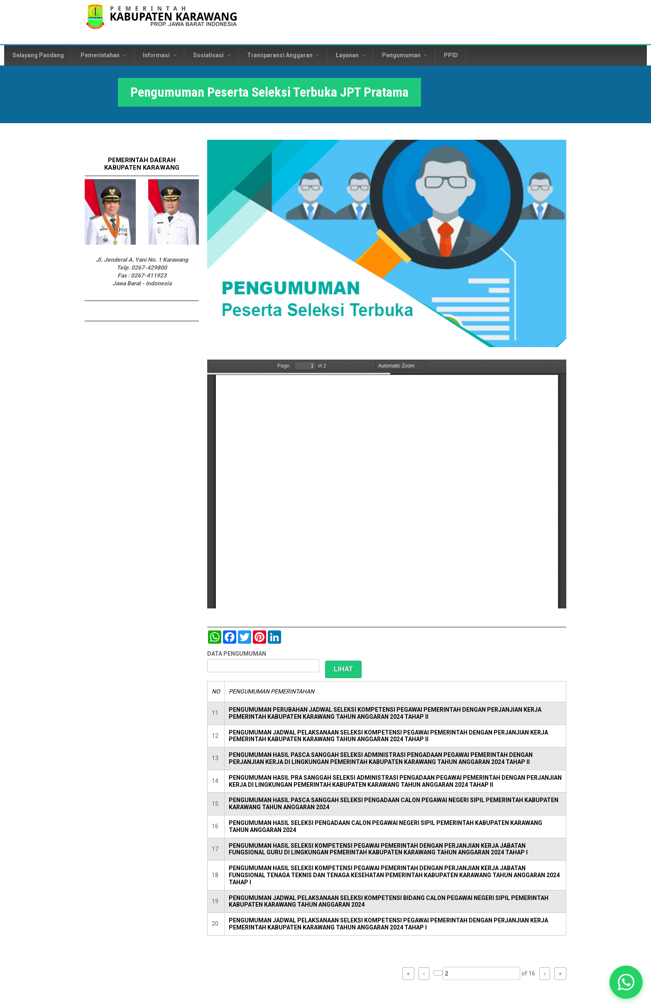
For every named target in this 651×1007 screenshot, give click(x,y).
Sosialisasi (211, 55)
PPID (451, 55)
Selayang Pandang (38, 55)
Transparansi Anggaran (283, 55)
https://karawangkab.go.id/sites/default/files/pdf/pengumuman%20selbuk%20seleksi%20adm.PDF (386, 484)
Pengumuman (404, 55)
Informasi (159, 55)
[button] (626, 982)
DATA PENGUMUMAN (236, 653)
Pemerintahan (103, 55)
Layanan (350, 55)
